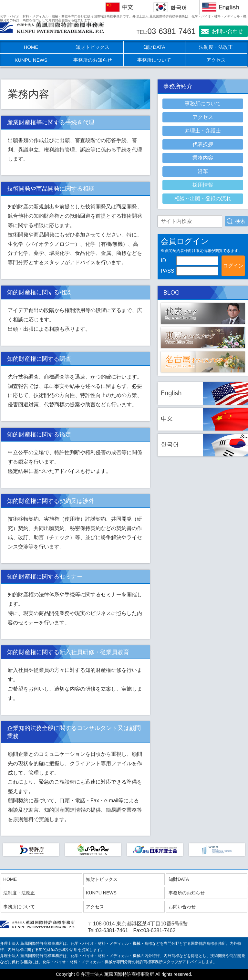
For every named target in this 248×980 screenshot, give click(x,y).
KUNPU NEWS (31, 60)
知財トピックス (92, 47)
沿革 (203, 171)
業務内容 (202, 158)
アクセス (216, 60)
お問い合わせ (227, 31)
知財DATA (154, 47)
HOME (31, 47)
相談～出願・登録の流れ (202, 198)
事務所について (154, 60)
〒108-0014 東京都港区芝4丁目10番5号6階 (138, 923)
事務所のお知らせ (92, 60)
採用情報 (202, 185)
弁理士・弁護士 (203, 130)
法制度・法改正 (216, 47)
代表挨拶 (202, 144)
